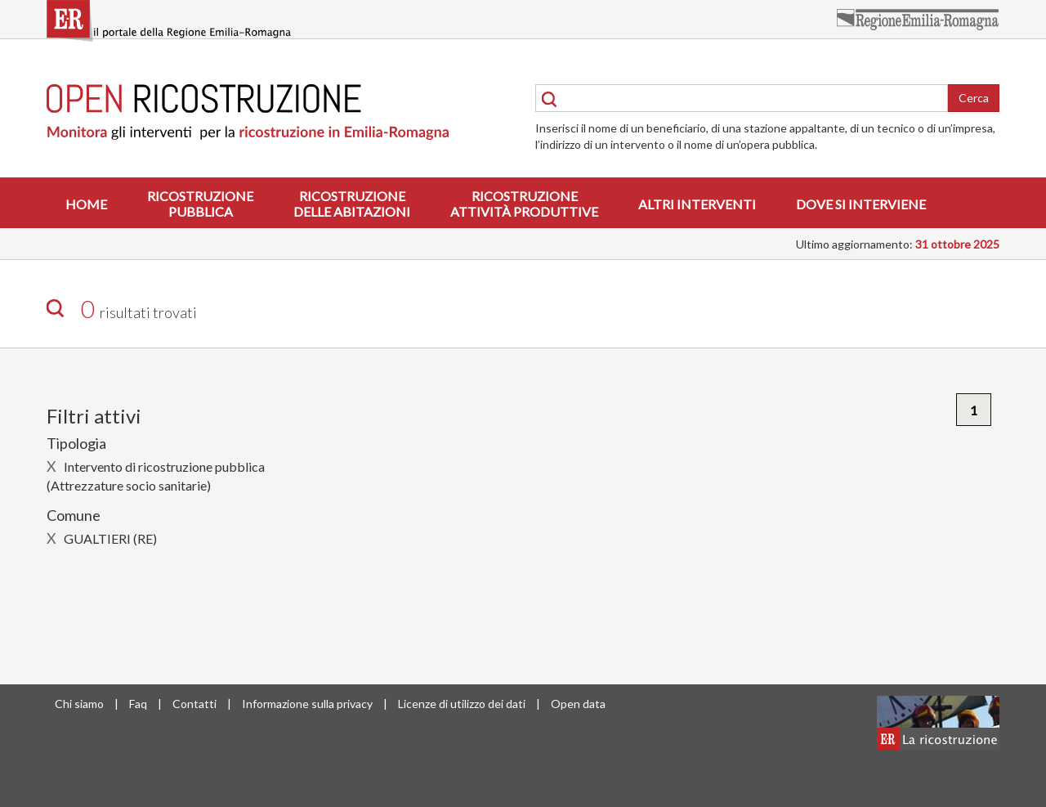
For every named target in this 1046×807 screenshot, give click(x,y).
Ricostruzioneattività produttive (524, 203)
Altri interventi (697, 204)
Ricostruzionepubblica (200, 203)
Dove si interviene (861, 204)
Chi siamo (79, 704)
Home (86, 204)
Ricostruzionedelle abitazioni (351, 203)
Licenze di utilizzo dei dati (461, 704)
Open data (578, 704)
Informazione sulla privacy (307, 704)
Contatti (194, 704)
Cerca (974, 98)
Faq (138, 704)
